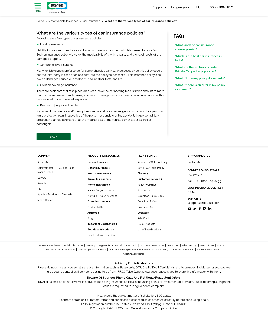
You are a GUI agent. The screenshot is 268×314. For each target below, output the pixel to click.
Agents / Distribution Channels (54, 194)
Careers (41, 177)
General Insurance (97, 162)
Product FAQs (95, 207)
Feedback (131, 245)
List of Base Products (149, 229)
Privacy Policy (189, 245)
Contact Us (194, 162)
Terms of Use (207, 245)
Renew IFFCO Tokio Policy (153, 162)
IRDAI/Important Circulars (92, 249)
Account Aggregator (133, 253)
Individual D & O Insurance (102, 195)
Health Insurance (98, 173)
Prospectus (144, 190)
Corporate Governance (152, 245)
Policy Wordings (147, 184)
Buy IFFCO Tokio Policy (151, 167)
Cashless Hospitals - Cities (102, 235)
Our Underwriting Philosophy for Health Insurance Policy (139, 249)
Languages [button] (179, 7)
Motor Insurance (97, 167)
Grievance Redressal (50, 245)
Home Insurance (98, 184)
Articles (92, 212)
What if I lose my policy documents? (200, 78)
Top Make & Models (99, 229)
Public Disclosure (73, 245)
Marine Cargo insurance (100, 190)
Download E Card (148, 201)
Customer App (146, 207)
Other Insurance (97, 201)
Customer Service (149, 179)
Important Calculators (101, 224)
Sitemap (221, 245)
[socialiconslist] (189, 208)
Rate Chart (143, 218)
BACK (53, 136)
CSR (39, 188)
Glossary (91, 245)
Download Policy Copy (151, 195)
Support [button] (158, 7)
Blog (90, 218)
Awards (41, 183)
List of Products (146, 224)
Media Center (45, 200)
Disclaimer (173, 245)
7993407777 (195, 174)
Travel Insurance (98, 179)
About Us (42, 162)
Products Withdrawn (183, 249)
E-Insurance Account (208, 249)
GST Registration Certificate (60, 249)
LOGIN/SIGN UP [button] (219, 7)
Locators (143, 212)
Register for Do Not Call (111, 245)
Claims (142, 173)
